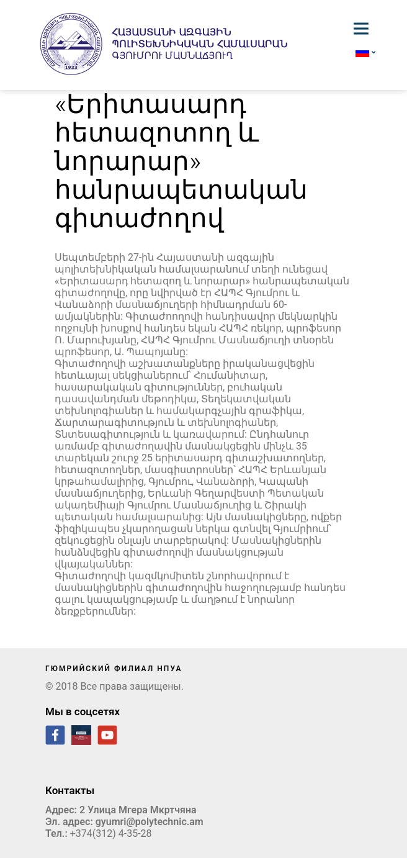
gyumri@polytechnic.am (150, 822)
